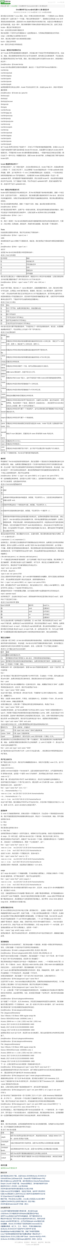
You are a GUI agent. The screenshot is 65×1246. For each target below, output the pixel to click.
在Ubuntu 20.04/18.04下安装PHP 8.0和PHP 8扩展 (18, 1229)
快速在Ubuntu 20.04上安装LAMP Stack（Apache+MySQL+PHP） (24, 1236)
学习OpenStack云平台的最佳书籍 (12, 1196)
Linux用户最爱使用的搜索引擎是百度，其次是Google (19, 1211)
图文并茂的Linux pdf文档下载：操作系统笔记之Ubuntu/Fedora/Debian (25, 1181)
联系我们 (27, 1242)
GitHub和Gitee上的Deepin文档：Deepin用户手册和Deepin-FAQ (23, 1178)
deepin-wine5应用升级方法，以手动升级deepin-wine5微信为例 (22, 1221)
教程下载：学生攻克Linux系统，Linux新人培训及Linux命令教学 (23, 1199)
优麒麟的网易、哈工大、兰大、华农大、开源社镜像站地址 (21, 1226)
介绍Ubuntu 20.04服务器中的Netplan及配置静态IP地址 (20, 1213)
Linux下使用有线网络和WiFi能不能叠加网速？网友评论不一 (21, 1234)
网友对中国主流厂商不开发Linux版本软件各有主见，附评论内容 (23, 1218)
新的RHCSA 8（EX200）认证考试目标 (14, 1186)
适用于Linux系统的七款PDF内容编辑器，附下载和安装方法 (21, 1216)
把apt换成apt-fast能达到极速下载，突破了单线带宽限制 (20, 1231)
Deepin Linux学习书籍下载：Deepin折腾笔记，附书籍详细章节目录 (24, 1183)
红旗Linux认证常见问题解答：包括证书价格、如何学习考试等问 (23, 1191)
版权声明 (40, 1242)
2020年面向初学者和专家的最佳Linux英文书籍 (17, 1189)
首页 (8, 6)
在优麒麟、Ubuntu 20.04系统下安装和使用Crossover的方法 (21, 1224)
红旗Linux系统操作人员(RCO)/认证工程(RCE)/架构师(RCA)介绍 (23, 1194)
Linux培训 (14, 6)
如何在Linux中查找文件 (9, 1168)
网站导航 (47, 1242)
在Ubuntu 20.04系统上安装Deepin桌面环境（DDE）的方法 (21, 1239)
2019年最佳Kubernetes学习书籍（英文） (15, 1204)
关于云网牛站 (19, 1242)
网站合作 (34, 1242)
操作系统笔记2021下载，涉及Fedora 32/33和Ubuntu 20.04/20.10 (23, 1176)
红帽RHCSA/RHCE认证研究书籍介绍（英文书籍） (18, 1201)
